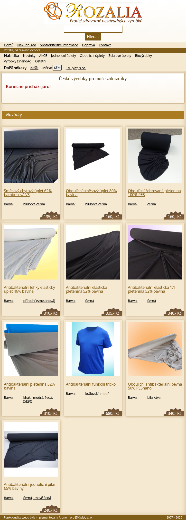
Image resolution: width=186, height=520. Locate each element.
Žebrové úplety (120, 55)
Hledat (93, 36)
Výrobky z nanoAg (17, 61)
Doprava (88, 45)
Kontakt (105, 45)
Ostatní (40, 61)
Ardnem (64, 517)
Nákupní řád (26, 45)
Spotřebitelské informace (59, 45)
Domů (8, 45)
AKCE (43, 55)
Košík (34, 68)
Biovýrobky (143, 55)
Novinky (29, 55)
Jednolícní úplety (63, 55)
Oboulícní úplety (92, 55)
